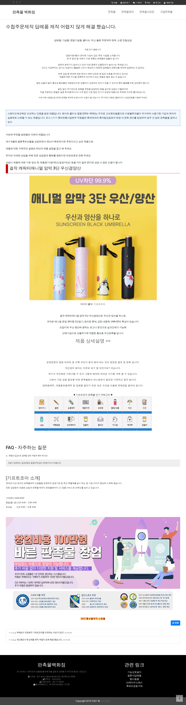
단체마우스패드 (134, 682)
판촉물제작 (127, 12)
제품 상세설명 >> (93, 341)
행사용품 (134, 679)
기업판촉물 (166, 12)
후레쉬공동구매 (134, 686)
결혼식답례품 (134, 675)
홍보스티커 (51, 117)
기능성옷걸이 (134, 672)
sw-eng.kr (105, 701)
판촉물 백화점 (23, 12)
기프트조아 (99, 304)
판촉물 (112, 12)
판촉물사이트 (147, 12)
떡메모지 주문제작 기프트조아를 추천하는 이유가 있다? (40, 632)
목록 (175, 623)
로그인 (157, 2)
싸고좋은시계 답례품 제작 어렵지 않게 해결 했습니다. (39, 639)
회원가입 (169, 2)
